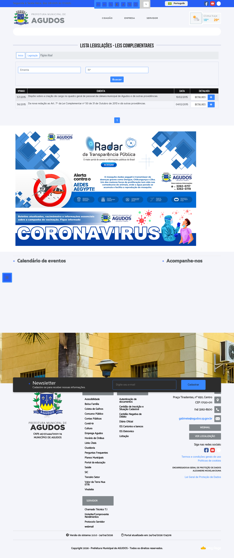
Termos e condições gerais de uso (201, 456)
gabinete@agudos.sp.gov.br (195, 418)
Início (20, 55)
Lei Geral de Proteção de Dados (203, 477)
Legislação (33, 55)
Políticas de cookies (209, 460)
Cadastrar (193, 384)
